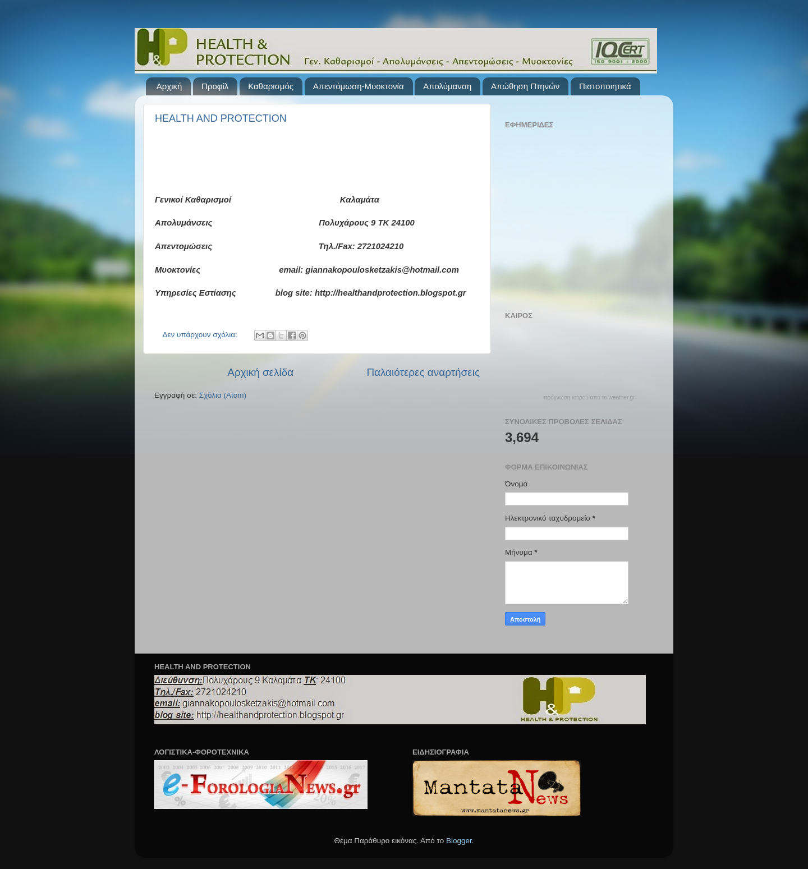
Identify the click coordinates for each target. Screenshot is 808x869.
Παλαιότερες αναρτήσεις (423, 372)
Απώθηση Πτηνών (525, 86)
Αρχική (169, 86)
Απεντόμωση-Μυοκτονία (358, 86)
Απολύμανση (447, 86)
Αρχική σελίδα (260, 372)
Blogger (459, 840)
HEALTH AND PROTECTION (221, 118)
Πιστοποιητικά (605, 86)
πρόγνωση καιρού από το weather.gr (589, 398)
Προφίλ (214, 86)
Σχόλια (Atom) (222, 395)
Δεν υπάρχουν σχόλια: (201, 334)
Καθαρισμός (270, 86)
